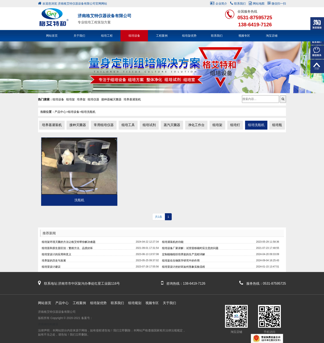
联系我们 (238, 3)
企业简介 (218, 3)
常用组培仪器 (104, 125)
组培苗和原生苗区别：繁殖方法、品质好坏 (67, 248)
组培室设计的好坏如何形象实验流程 (183, 266)
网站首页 (52, 35)
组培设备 (134, 35)
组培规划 (134, 303)
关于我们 (79, 35)
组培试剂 (149, 125)
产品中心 (60, 111)
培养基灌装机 (52, 125)
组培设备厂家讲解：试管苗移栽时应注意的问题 (190, 248)
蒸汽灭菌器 (172, 125)
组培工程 (107, 35)
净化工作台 (196, 125)
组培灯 (235, 125)
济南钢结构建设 (48, 324)
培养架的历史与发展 (54, 260)
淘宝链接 (317, 24)
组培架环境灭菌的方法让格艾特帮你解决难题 (68, 241)
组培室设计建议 (51, 266)
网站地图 (256, 3)
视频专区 (244, 35)
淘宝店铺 (272, 35)
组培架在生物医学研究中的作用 (181, 260)
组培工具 (128, 125)
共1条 (158, 216)
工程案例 (162, 35)
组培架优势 (189, 35)
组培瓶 (277, 125)
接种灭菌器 (77, 125)
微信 (317, 52)
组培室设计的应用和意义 (56, 254)
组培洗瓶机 (88, 111)
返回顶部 (317, 66)
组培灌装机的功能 (172, 241)
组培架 (217, 125)
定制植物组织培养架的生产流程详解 (183, 254)
